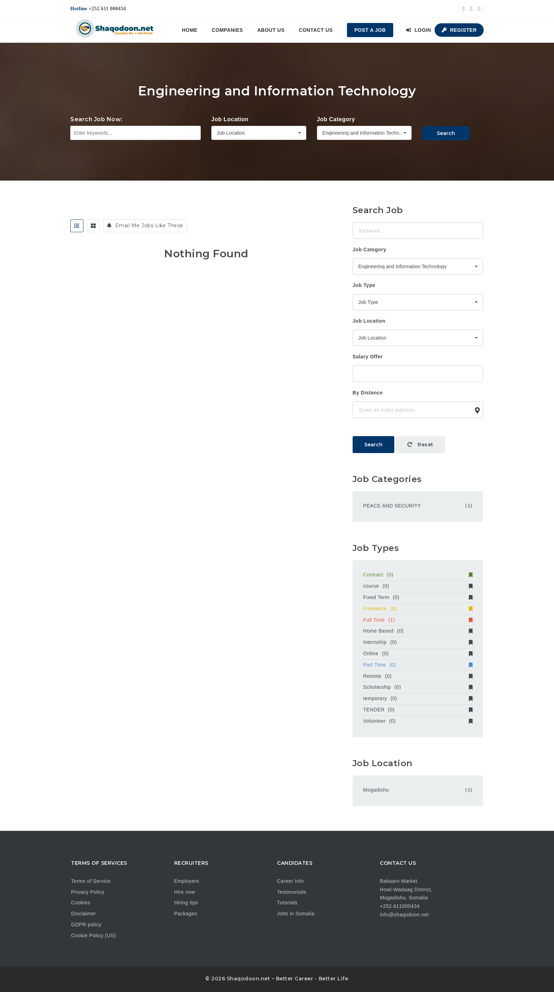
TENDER (417, 709)
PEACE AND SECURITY (392, 506)
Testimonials (291, 892)
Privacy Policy (87, 892)
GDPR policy (86, 924)
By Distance (368, 392)
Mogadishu (376, 790)
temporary (417, 698)
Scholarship (417, 687)
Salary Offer (368, 356)
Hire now (184, 892)
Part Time (417, 665)
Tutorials (287, 902)
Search (446, 133)
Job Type (364, 285)
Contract (417, 574)
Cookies (80, 902)
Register (459, 30)
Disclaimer (83, 913)
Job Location (230, 119)
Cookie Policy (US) (93, 935)
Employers (186, 881)
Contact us (316, 30)
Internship (417, 642)
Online (417, 653)
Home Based (417, 631)
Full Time (417, 620)
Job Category (336, 119)
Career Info (290, 881)
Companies (227, 30)
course (417, 586)
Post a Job (370, 30)
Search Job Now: (96, 119)
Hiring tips (186, 902)
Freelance (417, 608)
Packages (185, 913)
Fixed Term (417, 597)
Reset (420, 444)
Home (190, 30)
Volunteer (417, 721)
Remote (417, 676)
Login (418, 30)
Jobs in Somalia (295, 913)
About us (270, 30)
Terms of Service (91, 881)
